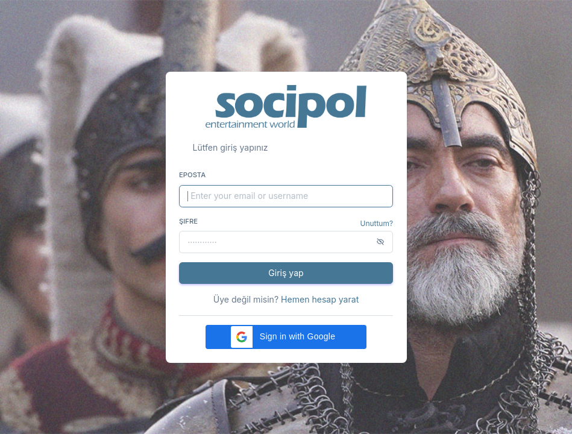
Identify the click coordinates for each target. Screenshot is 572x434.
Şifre (188, 221)
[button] (286, 337)
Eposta (192, 175)
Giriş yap (285, 273)
